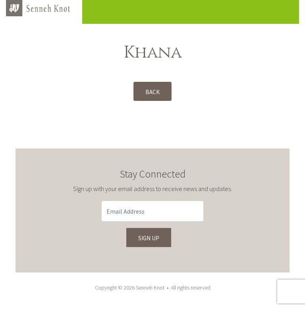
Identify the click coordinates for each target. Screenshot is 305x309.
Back (152, 92)
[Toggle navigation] (281, 11)
